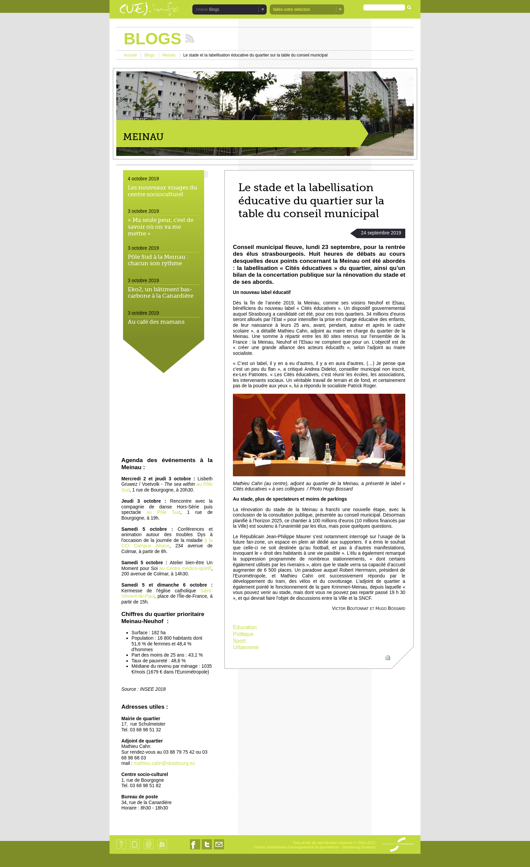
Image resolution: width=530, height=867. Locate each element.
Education (245, 627)
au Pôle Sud (163, 512)
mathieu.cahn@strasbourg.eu (164, 763)
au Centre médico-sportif (186, 568)
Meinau (168, 55)
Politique (243, 634)
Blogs (214, 9)
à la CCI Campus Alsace (167, 543)
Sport (239, 641)
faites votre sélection (291, 9)
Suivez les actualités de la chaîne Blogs (190, 38)
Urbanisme (246, 647)
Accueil (130, 55)
